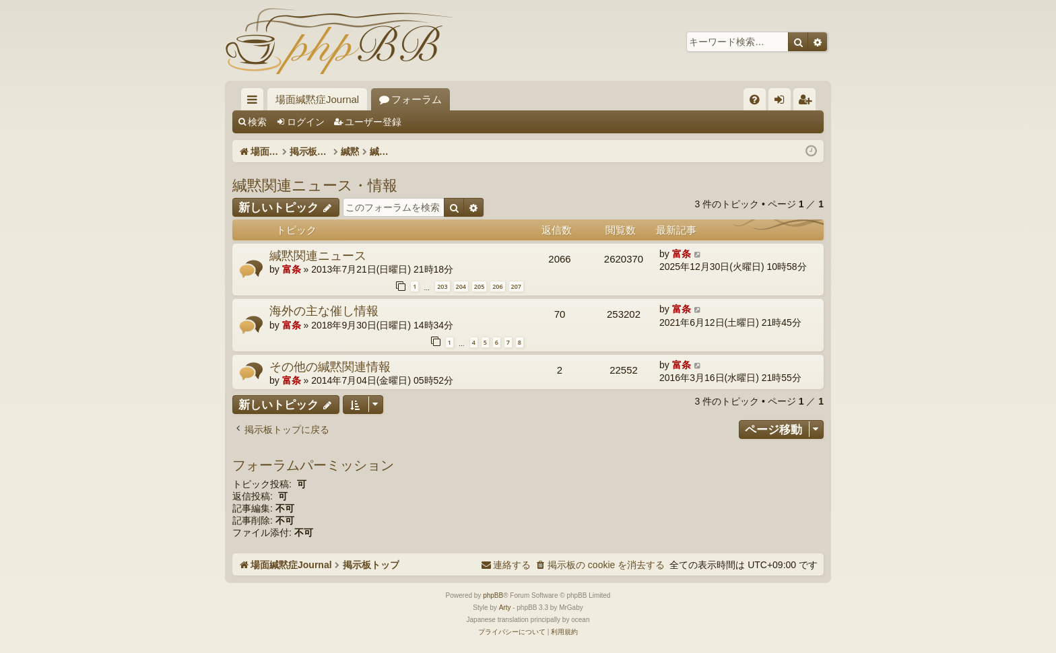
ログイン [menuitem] (783, 102)
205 (479, 286)
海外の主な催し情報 (323, 310)
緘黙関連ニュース (317, 255)
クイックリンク (254, 102)
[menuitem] (755, 99)
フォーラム (416, 99)
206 (497, 286)
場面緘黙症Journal (317, 99)
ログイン (306, 121)
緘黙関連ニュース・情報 (314, 184)
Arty (505, 607)
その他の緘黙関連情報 (330, 366)
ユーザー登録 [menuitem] (808, 102)
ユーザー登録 (373, 121)
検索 (257, 121)
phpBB (493, 595)
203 (442, 286)
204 (461, 286)
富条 (291, 269)
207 (516, 286)
